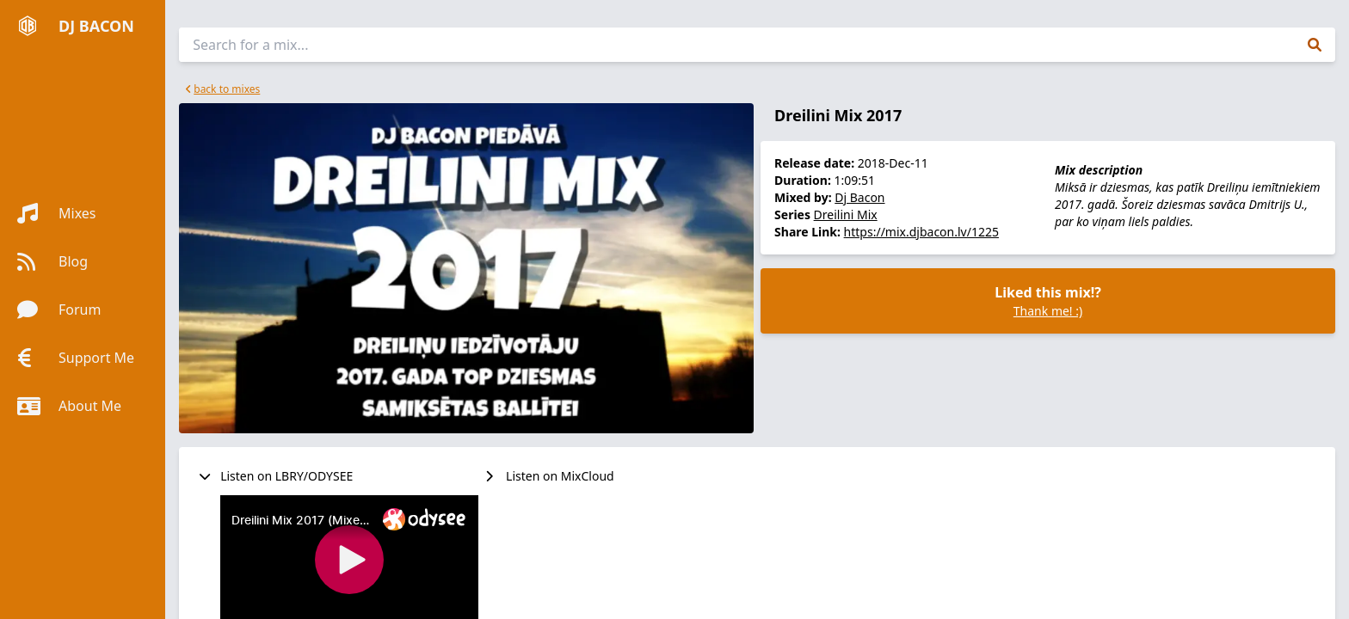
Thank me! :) (1047, 311)
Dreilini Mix (846, 214)
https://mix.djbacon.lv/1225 (921, 232)
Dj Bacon (859, 197)
